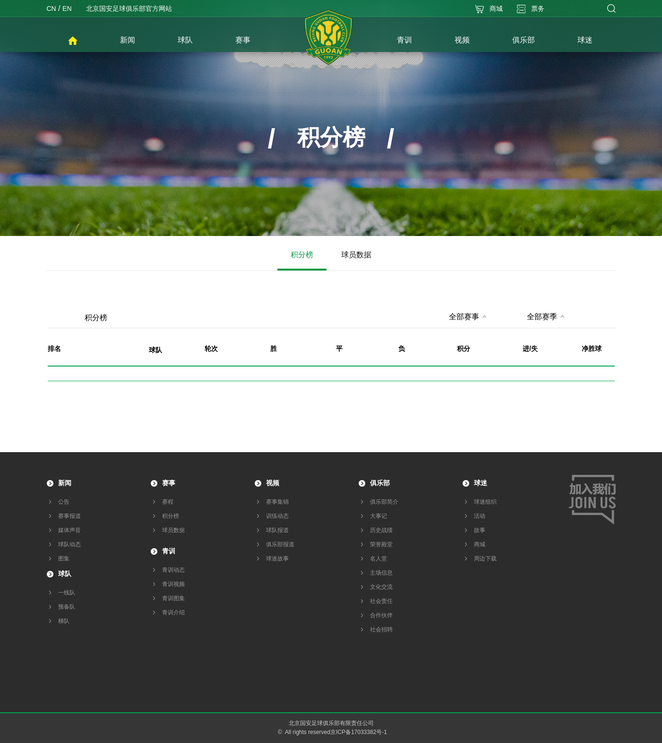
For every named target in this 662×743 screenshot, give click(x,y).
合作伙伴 (381, 615)
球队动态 (69, 544)
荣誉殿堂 (381, 544)
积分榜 (302, 255)
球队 (64, 573)
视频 (272, 483)
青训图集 (173, 598)
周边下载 (485, 558)
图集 (63, 558)
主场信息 (381, 572)
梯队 (63, 621)
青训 (168, 551)
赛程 (167, 501)
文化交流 (381, 587)
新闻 (64, 483)
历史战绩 (381, 530)
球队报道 (277, 530)
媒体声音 (69, 530)
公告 (63, 501)
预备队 (66, 606)
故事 (479, 530)
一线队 (66, 592)
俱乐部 (380, 483)
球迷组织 (485, 501)
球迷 (480, 483)
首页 (72, 41)
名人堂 (378, 558)
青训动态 (173, 570)
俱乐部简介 (384, 501)
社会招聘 (381, 629)
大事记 (378, 516)
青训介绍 (173, 612)
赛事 (168, 483)
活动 (479, 516)
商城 (479, 544)
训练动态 (277, 516)
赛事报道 (69, 516)
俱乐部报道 (280, 544)
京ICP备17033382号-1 (358, 732)
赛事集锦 (277, 501)
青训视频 (173, 584)
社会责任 (381, 601)
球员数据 (356, 255)
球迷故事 (277, 558)
